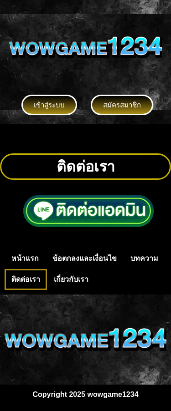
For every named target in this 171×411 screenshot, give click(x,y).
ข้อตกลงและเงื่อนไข (84, 258)
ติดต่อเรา (25, 279)
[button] (85, 139)
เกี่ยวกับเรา (71, 279)
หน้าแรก (25, 258)
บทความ (144, 258)
